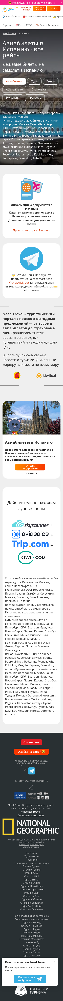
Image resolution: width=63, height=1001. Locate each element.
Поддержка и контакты (30, 815)
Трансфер (34, 97)
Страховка (39, 89)
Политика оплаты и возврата (31, 919)
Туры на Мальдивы (31, 935)
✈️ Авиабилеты (11, 16)
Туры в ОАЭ (31, 872)
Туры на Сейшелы (32, 899)
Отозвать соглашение (31, 847)
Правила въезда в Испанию (31, 230)
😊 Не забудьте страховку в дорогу (31, 3)
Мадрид (23, 116)
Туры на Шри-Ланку (31, 886)
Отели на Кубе (31, 945)
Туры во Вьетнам (31, 905)
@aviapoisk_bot (19, 282)
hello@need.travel (30, 811)
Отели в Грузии (31, 952)
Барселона (9, 116)
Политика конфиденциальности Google (37, 841)
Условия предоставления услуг (31, 844)
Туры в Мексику (31, 955)
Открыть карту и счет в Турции (31, 863)
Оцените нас (32, 742)
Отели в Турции (31, 869)
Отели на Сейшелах (31, 902)
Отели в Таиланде (31, 925)
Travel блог (31, 859)
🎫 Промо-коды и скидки (23, 8)
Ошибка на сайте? (31, 752)
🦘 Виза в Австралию (48, 25)
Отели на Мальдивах (31, 939)
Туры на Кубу (31, 942)
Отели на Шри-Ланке (32, 889)
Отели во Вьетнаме (31, 909)
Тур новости (31, 856)
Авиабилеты (14, 81)
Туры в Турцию (31, 866)
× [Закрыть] (54, 961)
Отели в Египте (31, 882)
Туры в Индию (32, 929)
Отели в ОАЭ (31, 876)
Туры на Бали (31, 892)
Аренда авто (14, 89)
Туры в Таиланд (31, 922)
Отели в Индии (31, 932)
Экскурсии (12, 97)
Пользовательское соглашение (31, 915)
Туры (34, 81)
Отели (51, 81)
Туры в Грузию (31, 949)
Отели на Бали (31, 896)
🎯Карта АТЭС (23, 25)
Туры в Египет (32, 879)
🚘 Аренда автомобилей (37, 16)
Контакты (31, 853)
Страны (7, 25)
